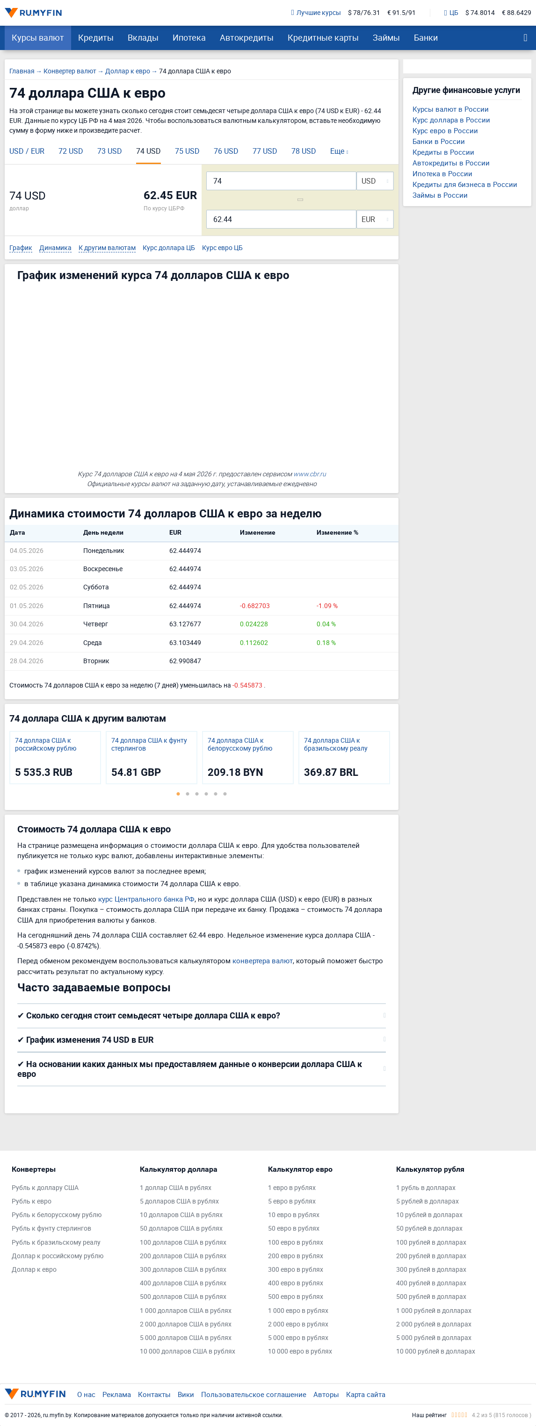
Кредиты (96, 37)
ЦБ (451, 13)
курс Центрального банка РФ (146, 898)
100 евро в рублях (295, 1243)
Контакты (154, 1394)
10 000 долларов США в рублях (187, 1351)
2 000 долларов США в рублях (186, 1324)
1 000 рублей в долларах (433, 1311)
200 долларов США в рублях (183, 1256)
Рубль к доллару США (45, 1188)
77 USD (265, 151)
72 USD (70, 151)
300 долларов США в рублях (183, 1270)
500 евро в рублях (295, 1297)
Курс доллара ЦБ (169, 248)
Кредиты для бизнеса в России (465, 184)
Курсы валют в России (451, 109)
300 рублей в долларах (431, 1270)
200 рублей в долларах (431, 1256)
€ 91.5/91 (401, 13)
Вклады (143, 37)
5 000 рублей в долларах (433, 1338)
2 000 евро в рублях (298, 1324)
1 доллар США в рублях (175, 1188)
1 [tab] (178, 793)
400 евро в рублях (295, 1283)
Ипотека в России (442, 173)
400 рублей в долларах (431, 1283)
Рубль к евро (31, 1201)
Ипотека (189, 37)
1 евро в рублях (292, 1188)
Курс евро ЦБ (222, 248)
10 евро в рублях (293, 1215)
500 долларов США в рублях (183, 1297)
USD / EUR (26, 151)
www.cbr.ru (309, 473)
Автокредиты (247, 37)
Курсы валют (38, 37)
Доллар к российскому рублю (57, 1256)
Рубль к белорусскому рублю (56, 1215)
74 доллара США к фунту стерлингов (149, 744)
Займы (386, 37)
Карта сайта (365, 1394)
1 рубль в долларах (426, 1188)
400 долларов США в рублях (183, 1283)
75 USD (187, 151)
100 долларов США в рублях (183, 1243)
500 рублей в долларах (431, 1297)
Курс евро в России (445, 130)
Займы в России (440, 195)
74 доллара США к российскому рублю (45, 744)
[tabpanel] (55, 757)
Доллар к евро (34, 1270)
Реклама (116, 1394)
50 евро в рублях (293, 1229)
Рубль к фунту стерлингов (51, 1229)
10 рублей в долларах (429, 1215)
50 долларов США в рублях (181, 1229)
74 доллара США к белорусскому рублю (240, 744)
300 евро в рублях (295, 1270)
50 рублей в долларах (429, 1229)
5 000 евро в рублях (298, 1338)
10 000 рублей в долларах (435, 1351)
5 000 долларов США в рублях (186, 1338)
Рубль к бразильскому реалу (56, 1243)
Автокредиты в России (451, 162)
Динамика (55, 248)
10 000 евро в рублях (300, 1351)
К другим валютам (107, 248)
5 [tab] (215, 793)
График (20, 248)
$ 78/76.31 (364, 13)
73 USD (109, 151)
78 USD (303, 151)
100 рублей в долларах (431, 1243)
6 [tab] (225, 793)
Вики (186, 1394)
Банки (426, 37)
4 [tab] (206, 793)
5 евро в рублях (292, 1201)
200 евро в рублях (295, 1256)
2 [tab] (187, 793)
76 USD (226, 151)
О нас (86, 1394)
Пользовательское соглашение (253, 1394)
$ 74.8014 (480, 13)
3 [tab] (197, 793)
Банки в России (439, 141)
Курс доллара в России (451, 119)
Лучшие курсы (316, 13)
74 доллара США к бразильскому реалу (336, 744)
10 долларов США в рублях (181, 1215)
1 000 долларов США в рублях (186, 1311)
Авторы (326, 1394)
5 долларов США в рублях (179, 1201)
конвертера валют (262, 960)
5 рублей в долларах (427, 1201)
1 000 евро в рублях (298, 1311)
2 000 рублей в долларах (433, 1324)
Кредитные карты (323, 37)
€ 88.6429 (516, 13)
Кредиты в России (443, 152)
